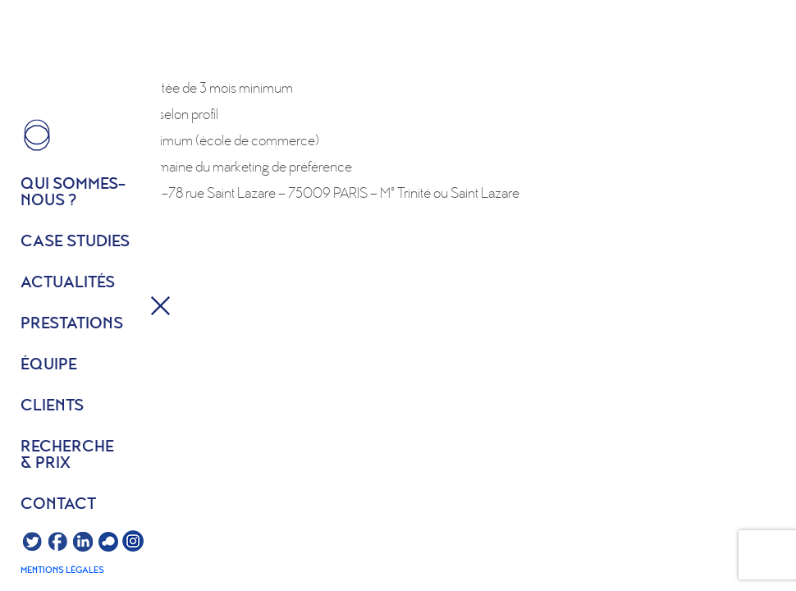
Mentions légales (62, 570)
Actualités (68, 283)
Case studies (75, 242)
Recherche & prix (67, 455)
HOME (37, 135)
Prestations (72, 324)
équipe (49, 365)
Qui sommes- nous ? (73, 192)
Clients (52, 406)
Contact (58, 504)
